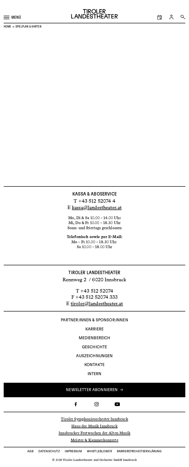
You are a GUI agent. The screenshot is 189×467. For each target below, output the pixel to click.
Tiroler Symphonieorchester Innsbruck (94, 419)
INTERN (95, 374)
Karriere (94, 329)
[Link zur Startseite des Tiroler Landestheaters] (94, 14)
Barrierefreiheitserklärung (139, 451)
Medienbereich (94, 338)
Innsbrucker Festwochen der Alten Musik (94, 433)
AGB (30, 451)
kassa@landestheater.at (97, 207)
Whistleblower (99, 451)
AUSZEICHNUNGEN (94, 356)
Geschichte (94, 347)
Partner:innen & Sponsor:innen (94, 320)
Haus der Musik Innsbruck (94, 426)
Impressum (73, 451)
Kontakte (94, 365)
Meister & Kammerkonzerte (94, 440)
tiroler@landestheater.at (97, 303)
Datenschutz (49, 451)
